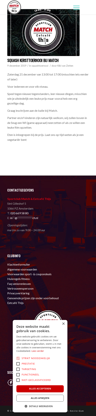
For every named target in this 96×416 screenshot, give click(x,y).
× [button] (63, 324)
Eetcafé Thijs (15, 302)
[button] (40, 406)
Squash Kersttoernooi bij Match (32, 60)
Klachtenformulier (18, 264)
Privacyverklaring (18, 293)
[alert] (40, 366)
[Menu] (75, 7)
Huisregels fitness (18, 278)
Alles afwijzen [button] (40, 398)
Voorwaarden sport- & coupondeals (29, 274)
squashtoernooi (40, 65)
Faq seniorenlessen (19, 283)
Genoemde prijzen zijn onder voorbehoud (33, 298)
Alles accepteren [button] (40, 388)
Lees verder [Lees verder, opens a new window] (38, 351)
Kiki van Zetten (65, 65)
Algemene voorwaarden (22, 269)
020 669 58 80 (19, 213)
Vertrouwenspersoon (20, 288)
